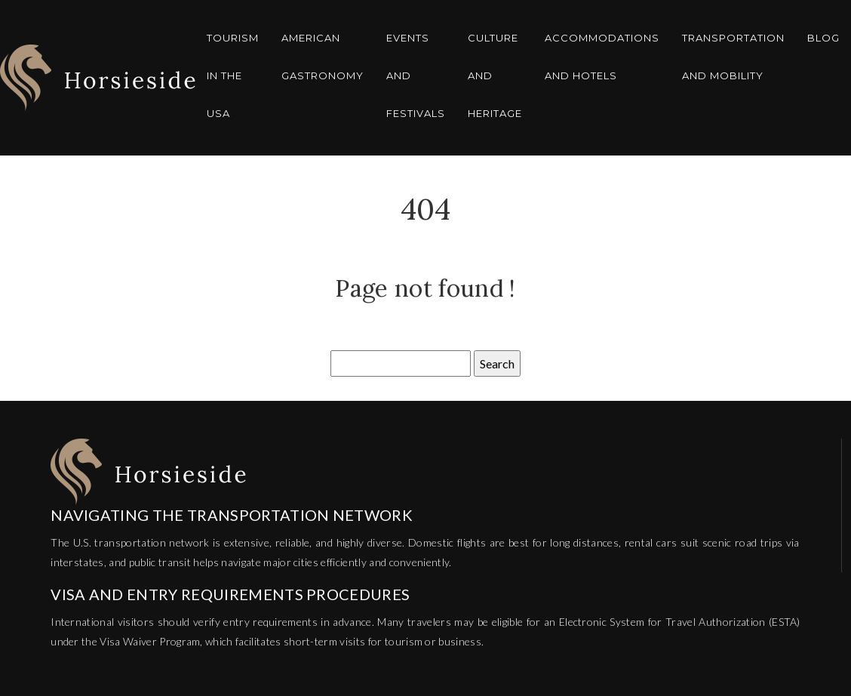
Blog (823, 38)
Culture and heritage (495, 75)
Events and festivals (415, 75)
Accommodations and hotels (602, 57)
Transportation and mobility (733, 57)
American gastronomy (322, 57)
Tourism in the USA (233, 75)
